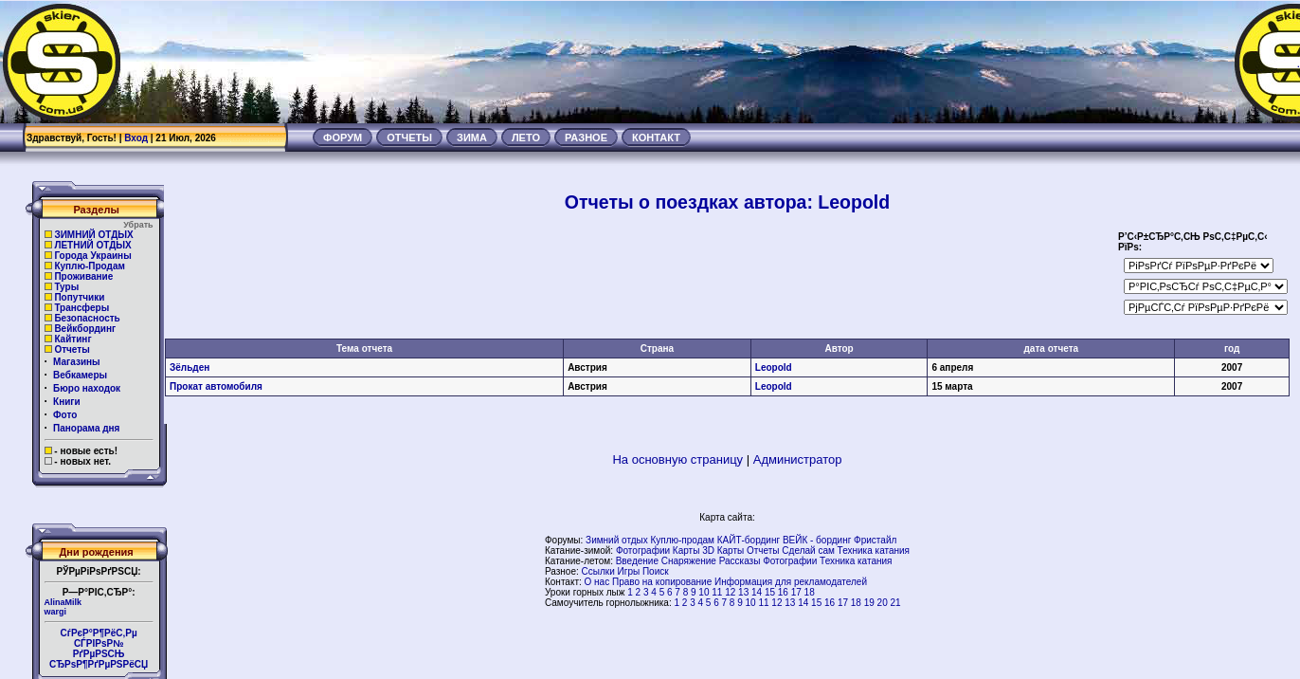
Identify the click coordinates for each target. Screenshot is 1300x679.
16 (783, 592)
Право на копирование (662, 582)
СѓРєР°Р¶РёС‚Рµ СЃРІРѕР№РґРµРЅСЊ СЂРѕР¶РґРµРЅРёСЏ (98, 649)
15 (770, 592)
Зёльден (189, 367)
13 (743, 592)
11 (717, 592)
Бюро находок (86, 388)
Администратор (797, 459)
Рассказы (740, 561)
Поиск (655, 571)
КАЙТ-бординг (748, 540)
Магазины (76, 362)
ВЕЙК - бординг (817, 540)
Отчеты (71, 349)
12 (730, 592)
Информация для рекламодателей (790, 582)
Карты (686, 550)
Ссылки (598, 571)
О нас (597, 582)
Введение (637, 561)
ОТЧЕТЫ (409, 137)
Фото (65, 415)
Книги (67, 401)
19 (869, 602)
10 (703, 592)
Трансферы (81, 308)
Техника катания (874, 550)
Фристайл (875, 540)
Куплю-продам (682, 540)
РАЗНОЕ (586, 137)
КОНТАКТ (656, 137)
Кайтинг (72, 339)
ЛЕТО (526, 137)
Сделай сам (808, 550)
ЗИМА (472, 137)
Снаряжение (688, 561)
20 (882, 602)
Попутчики (79, 297)
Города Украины (92, 255)
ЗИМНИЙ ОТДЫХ (93, 234)
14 (756, 592)
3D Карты (723, 550)
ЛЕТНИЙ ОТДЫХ (92, 245)
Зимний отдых (617, 540)
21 (896, 602)
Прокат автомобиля (216, 386)
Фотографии (643, 550)
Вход (136, 138)
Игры (629, 571)
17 (796, 592)
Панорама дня (86, 428)
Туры (66, 287)
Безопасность (86, 318)
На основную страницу (677, 459)
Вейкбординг (85, 328)
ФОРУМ (342, 137)
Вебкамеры (80, 375)
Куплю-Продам (89, 266)
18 (809, 592)
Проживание (83, 276)
